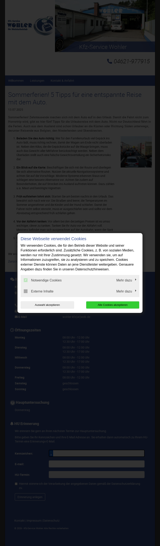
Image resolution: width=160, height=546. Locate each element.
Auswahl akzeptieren (47, 304)
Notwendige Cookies (43, 280)
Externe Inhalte (39, 291)
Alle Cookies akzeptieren (113, 304)
